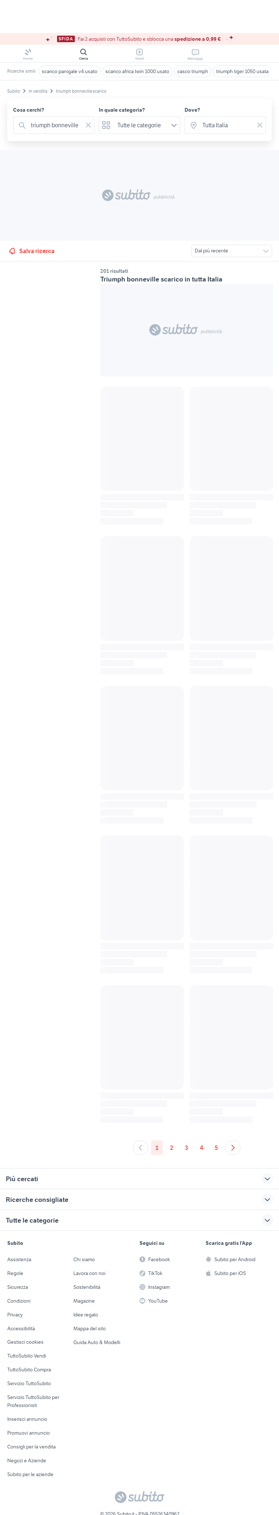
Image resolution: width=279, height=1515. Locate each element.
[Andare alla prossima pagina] (232, 1147)
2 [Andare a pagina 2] (171, 1147)
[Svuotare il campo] (88, 125)
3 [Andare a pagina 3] (186, 1147)
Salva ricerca (31, 251)
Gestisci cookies (25, 1342)
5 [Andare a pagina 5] (216, 1147)
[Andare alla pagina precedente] (140, 1147)
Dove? (192, 110)
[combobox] (55, 125)
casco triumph (192, 71)
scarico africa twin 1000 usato (137, 71)
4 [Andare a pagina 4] (201, 1147)
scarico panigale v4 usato (69, 71)
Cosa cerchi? (28, 110)
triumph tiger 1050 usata (242, 71)
